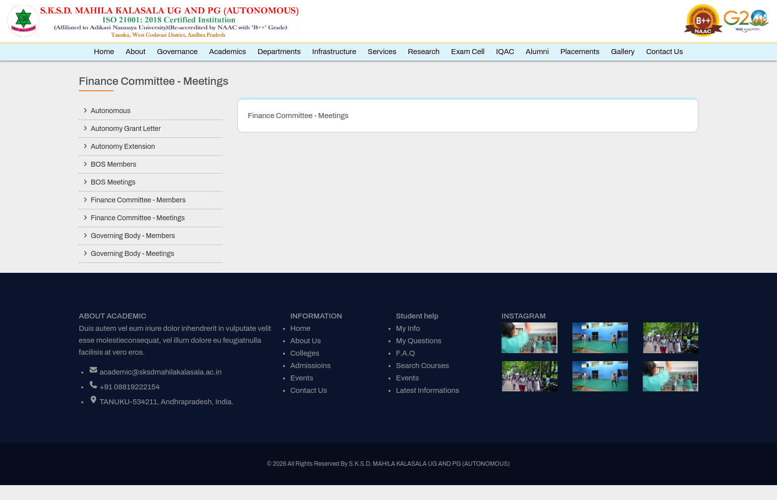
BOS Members (113, 164)
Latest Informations (427, 390)
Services (382, 52)
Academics (227, 52)
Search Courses (422, 366)
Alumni (537, 52)
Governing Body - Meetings (132, 253)
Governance (177, 52)
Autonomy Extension (123, 146)
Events (301, 378)
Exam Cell (468, 52)
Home (104, 52)
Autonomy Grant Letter (126, 128)
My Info (408, 328)
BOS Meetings (113, 182)
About (135, 52)
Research (424, 52)
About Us (305, 341)
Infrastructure (334, 52)
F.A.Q (405, 353)
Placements (580, 52)
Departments (279, 52)
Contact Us (664, 52)
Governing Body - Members (133, 236)
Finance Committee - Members (138, 200)
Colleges (305, 353)
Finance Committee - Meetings (138, 218)
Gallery (623, 52)
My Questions (419, 341)
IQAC (505, 52)
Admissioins (310, 366)
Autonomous (110, 111)
